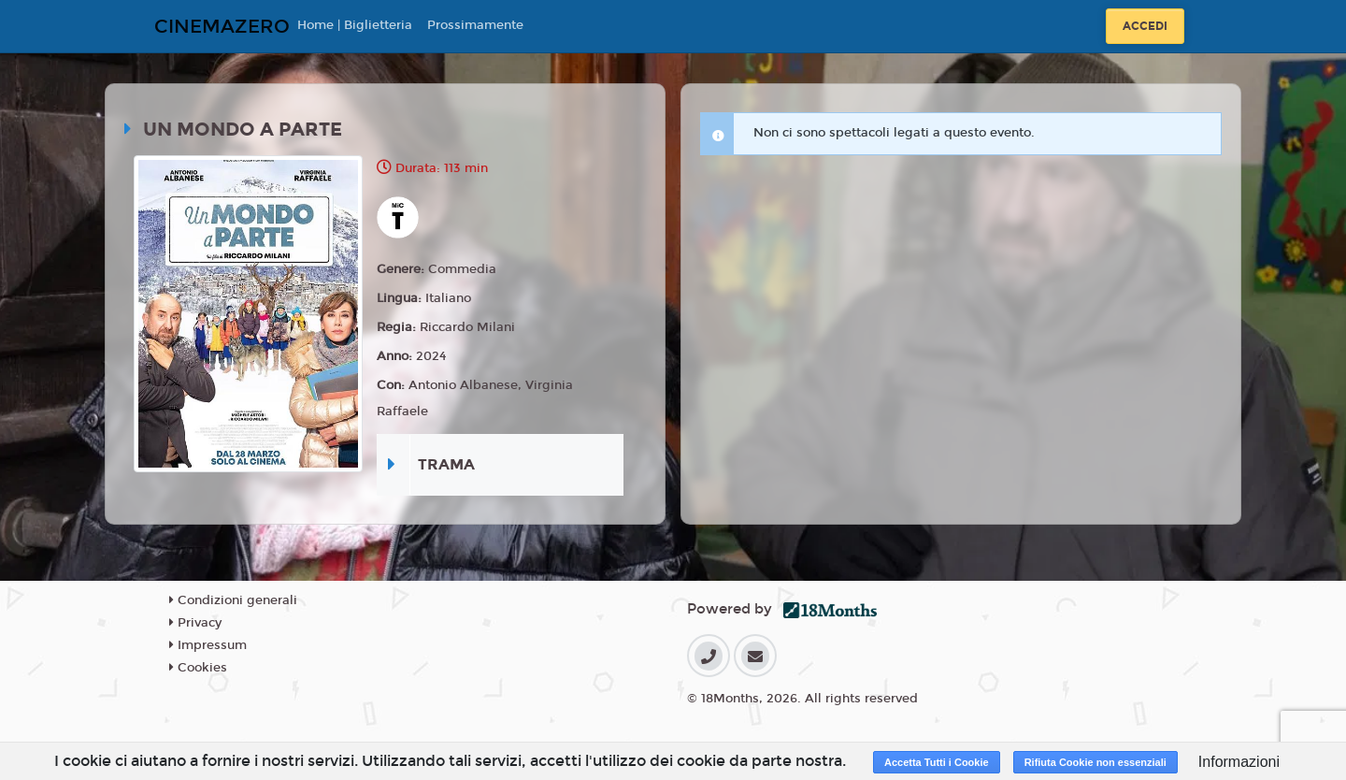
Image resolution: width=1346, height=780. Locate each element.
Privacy (195, 622)
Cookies (198, 667)
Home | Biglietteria (354, 25)
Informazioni (1239, 762)
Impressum (208, 645)
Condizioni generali (233, 600)
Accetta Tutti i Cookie (936, 762)
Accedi (1145, 26)
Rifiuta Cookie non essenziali (1095, 762)
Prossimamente (475, 25)
